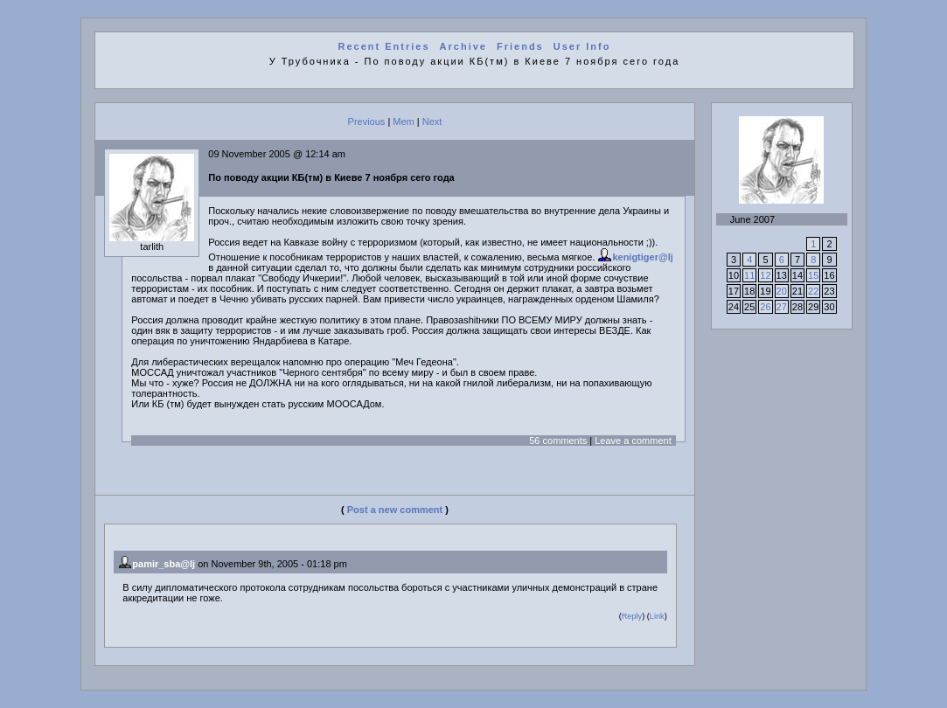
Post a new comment (394, 509)
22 (813, 291)
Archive (463, 46)
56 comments (558, 440)
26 (765, 307)
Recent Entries (383, 46)
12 (765, 275)
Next (432, 121)
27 (781, 307)
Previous (367, 121)
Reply (632, 616)
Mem (403, 121)
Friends (520, 46)
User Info (582, 46)
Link (657, 616)
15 (813, 275)
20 (781, 291)
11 (749, 275)
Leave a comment (633, 440)
